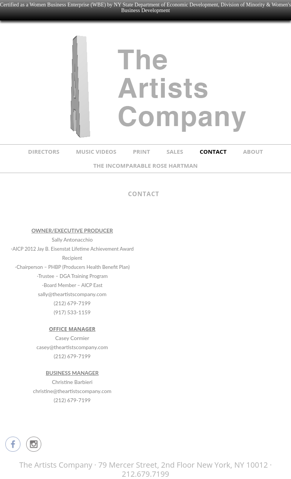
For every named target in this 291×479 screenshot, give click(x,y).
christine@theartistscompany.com (72, 391)
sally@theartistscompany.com (72, 294)
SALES (175, 151)
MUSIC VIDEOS (96, 151)
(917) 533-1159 (72, 312)
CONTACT (213, 151)
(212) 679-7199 (72, 303)
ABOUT (253, 151)
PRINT (141, 151)
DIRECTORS (43, 151)
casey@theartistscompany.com (72, 347)
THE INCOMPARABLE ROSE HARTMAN (145, 165)
